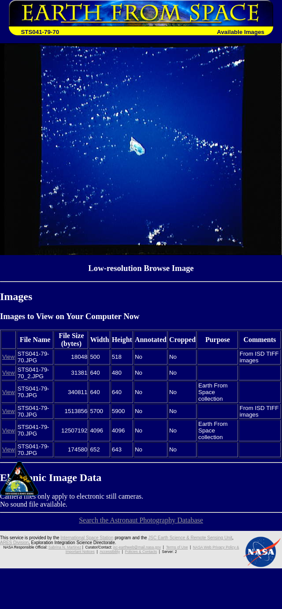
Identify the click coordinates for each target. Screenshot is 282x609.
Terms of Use (176, 547)
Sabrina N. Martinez (65, 547)
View (8, 356)
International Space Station (86, 537)
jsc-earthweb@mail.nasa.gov (137, 547)
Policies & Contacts (140, 551)
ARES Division (14, 542)
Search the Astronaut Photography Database (141, 520)
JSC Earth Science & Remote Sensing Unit (190, 537)
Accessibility (109, 551)
